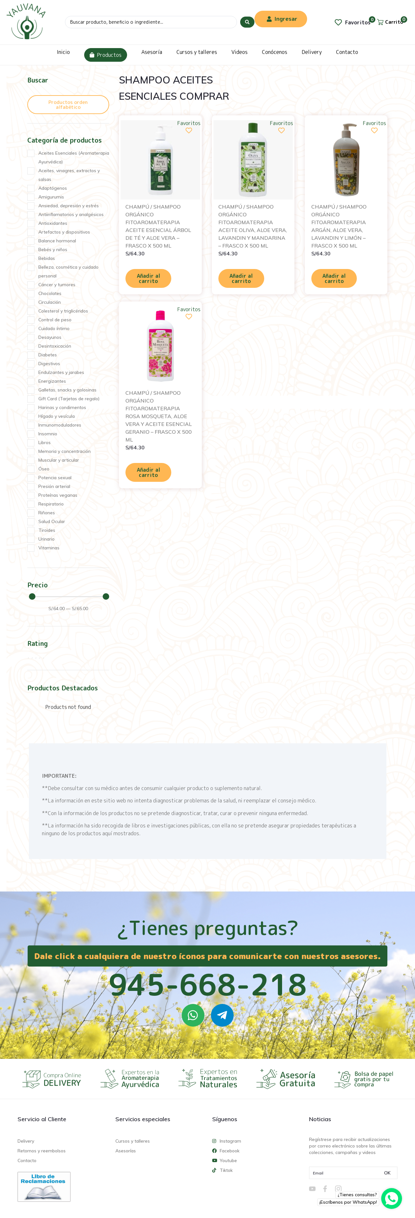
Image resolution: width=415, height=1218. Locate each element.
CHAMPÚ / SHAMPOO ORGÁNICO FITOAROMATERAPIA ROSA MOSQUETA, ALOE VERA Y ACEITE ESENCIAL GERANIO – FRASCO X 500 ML (158, 416)
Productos (106, 54)
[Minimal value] (69, 596)
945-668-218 (208, 984)
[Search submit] (247, 22)
